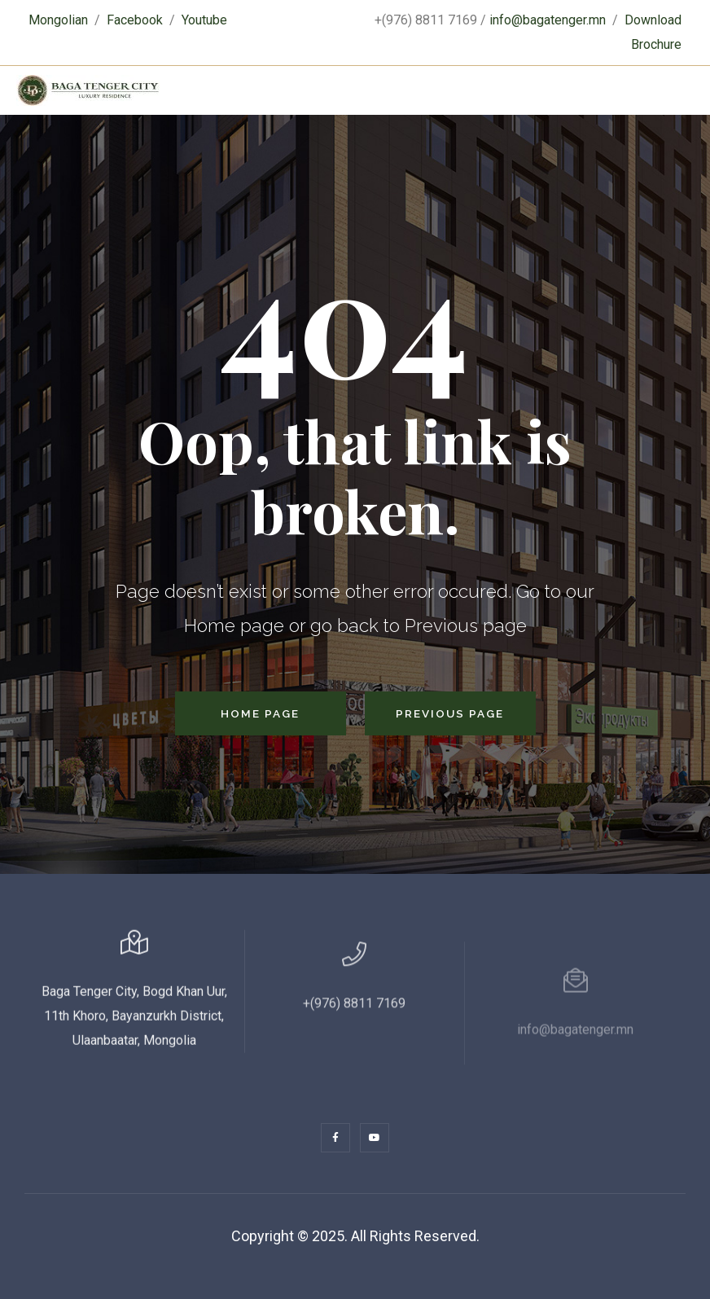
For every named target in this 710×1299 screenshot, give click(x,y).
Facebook (135, 20)
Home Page (260, 713)
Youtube (204, 20)
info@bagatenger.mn (547, 20)
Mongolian (58, 20)
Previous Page (450, 713)
